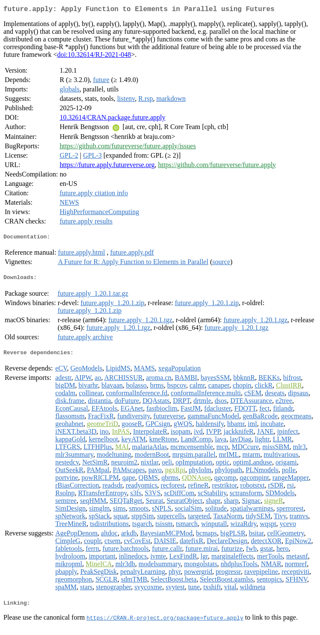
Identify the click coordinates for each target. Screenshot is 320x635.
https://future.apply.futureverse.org (106, 166)
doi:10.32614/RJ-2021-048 (94, 56)
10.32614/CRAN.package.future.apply (112, 119)
